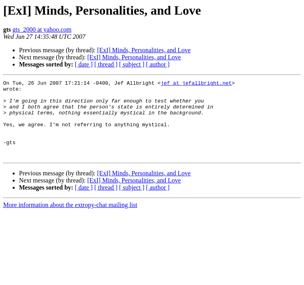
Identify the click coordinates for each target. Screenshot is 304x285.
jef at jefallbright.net (196, 83)
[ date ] (84, 64)
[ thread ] (106, 64)
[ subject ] (131, 64)
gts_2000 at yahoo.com (42, 29)
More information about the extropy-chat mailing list (70, 220)
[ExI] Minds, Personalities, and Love (143, 50)
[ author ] (158, 64)
